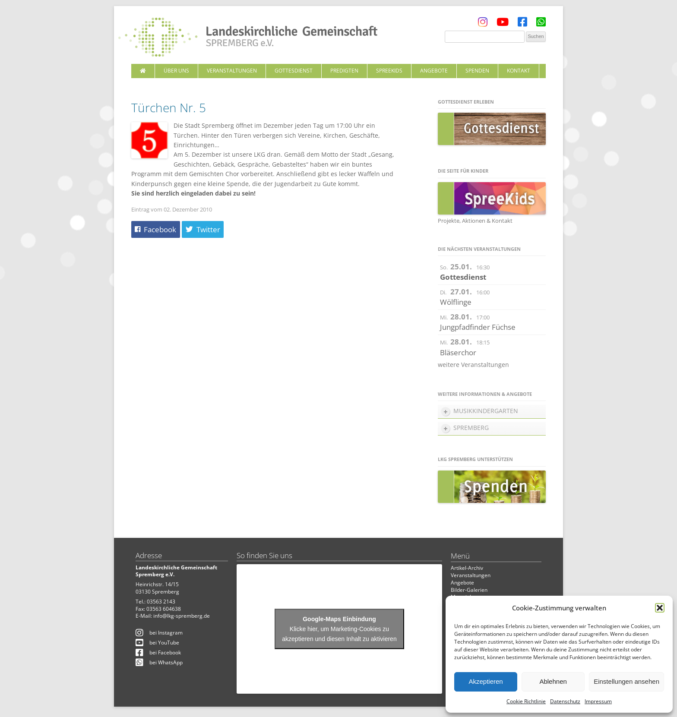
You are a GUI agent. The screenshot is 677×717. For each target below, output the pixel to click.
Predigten (344, 70)
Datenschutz (565, 701)
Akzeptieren (485, 681)
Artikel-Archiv (467, 568)
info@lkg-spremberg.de (181, 615)
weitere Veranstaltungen (473, 364)
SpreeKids (389, 70)
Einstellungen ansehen (626, 681)
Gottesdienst (294, 70)
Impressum (598, 701)
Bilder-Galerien (469, 590)
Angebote (434, 70)
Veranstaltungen (232, 70)
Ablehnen (552, 681)
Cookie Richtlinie (526, 701)
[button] (659, 607)
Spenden (477, 70)
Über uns (176, 70)
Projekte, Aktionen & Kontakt (475, 220)
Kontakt (518, 70)
